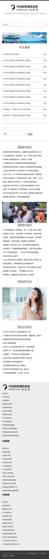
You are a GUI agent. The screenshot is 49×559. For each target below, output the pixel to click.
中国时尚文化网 (7, 414)
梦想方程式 (5, 448)
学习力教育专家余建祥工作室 (11, 544)
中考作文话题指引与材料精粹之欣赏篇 (16, 85)
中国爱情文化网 (7, 404)
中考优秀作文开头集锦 (11, 54)
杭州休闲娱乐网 (7, 407)
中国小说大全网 (7, 462)
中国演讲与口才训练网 (9, 483)
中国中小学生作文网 (8, 476)
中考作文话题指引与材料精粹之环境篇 (16, 91)
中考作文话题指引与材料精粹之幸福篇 (16, 79)
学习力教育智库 (7, 418)
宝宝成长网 (5, 397)
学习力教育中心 (7, 513)
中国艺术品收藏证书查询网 (10, 435)
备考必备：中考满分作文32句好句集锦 (17, 109)
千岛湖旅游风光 (7, 466)
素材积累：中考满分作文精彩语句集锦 (16, 115)
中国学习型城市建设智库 (9, 537)
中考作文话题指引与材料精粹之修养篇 (16, 60)
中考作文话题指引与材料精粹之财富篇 (16, 103)
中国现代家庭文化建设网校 (10, 490)
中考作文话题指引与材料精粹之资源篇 (16, 97)
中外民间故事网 (7, 421)
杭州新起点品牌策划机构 (9, 428)
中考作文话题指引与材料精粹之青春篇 (16, 66)
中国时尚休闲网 (7, 411)
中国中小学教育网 (7, 473)
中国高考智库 (6, 506)
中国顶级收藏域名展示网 (9, 432)
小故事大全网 (6, 455)
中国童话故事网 (7, 520)
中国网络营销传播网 (8, 425)
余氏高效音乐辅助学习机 (9, 487)
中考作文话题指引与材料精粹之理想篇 (16, 73)
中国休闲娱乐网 (7, 459)
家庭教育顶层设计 (7, 523)
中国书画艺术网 (7, 516)
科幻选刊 (5, 393)
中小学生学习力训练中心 (9, 541)
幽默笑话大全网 (7, 509)
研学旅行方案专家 (7, 527)
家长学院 (5, 502)
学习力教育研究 (7, 469)
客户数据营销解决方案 (9, 534)
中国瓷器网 (5, 400)
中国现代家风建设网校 (9, 480)
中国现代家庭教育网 (8, 530)
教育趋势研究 (6, 452)
